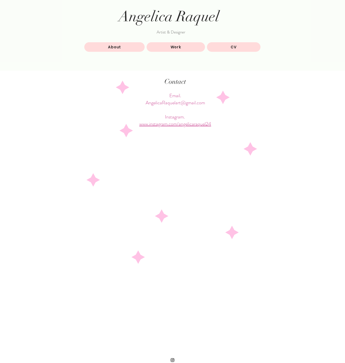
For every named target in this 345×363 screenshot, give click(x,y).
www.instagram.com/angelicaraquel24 (175, 124)
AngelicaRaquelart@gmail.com (175, 102)
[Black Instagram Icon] (172, 360)
